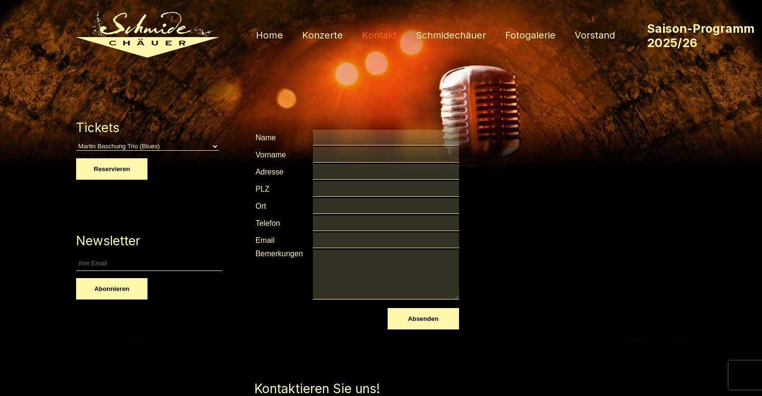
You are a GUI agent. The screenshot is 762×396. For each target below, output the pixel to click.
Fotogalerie (530, 35)
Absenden (423, 318)
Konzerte (322, 35)
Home (269, 35)
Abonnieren (111, 288)
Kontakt (379, 35)
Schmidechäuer (451, 35)
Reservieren (112, 169)
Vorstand (595, 35)
